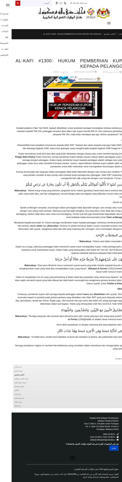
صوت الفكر (6, 402)
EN (63, 3)
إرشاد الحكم (7, 371)
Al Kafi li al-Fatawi (111, 359)
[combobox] (24, 3)
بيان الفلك (6, 406)
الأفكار (5, 390)
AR (59, 3)
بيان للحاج (6, 394)
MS (66, 3)
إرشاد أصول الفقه (9, 383)
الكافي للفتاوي (8, 375)
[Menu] (61, 23)
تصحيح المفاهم (8, 398)
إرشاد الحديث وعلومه (10, 379)
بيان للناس (6, 367)
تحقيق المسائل (8, 386)
